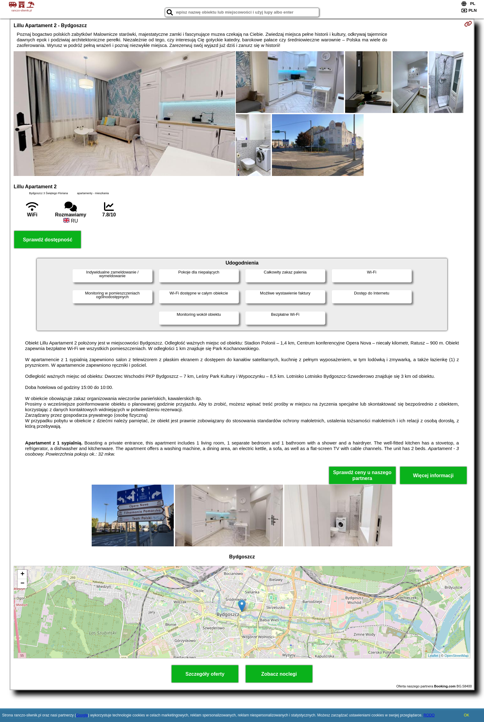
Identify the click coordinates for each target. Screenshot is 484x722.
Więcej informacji (433, 475)
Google (82, 715)
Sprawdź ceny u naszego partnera (362, 475)
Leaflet (433, 655)
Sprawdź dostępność (47, 239)
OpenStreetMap (456, 655)
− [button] (22, 583)
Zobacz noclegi (279, 674)
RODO (429, 715)
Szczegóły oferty (205, 674)
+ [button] (22, 574)
